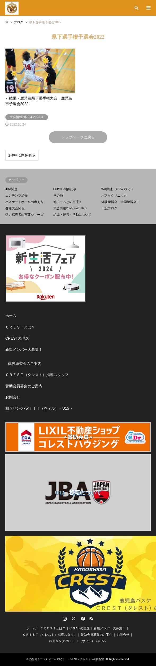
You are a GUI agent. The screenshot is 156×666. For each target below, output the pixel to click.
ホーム (10, 316)
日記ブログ (109, 208)
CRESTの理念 (17, 338)
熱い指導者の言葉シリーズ (24, 215)
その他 (58, 195)
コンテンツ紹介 (16, 195)
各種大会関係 (14, 208)
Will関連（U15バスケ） (118, 189)
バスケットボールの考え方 (24, 202)
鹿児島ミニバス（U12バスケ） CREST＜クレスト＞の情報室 (66, 659)
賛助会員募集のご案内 (23, 386)
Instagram (65, 618)
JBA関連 (11, 189)
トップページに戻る (78, 137)
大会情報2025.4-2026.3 (69, 208)
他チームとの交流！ (67, 202)
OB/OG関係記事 (64, 189)
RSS (91, 618)
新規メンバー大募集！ (23, 349)
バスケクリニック (114, 195)
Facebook (82, 618)
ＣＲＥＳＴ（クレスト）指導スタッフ (36, 375)
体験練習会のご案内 (24, 363)
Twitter (73, 618)
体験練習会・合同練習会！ (120, 202)
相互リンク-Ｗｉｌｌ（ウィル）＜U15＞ (39, 408)
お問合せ (12, 397)
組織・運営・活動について (72, 215)
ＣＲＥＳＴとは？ (20, 327)
